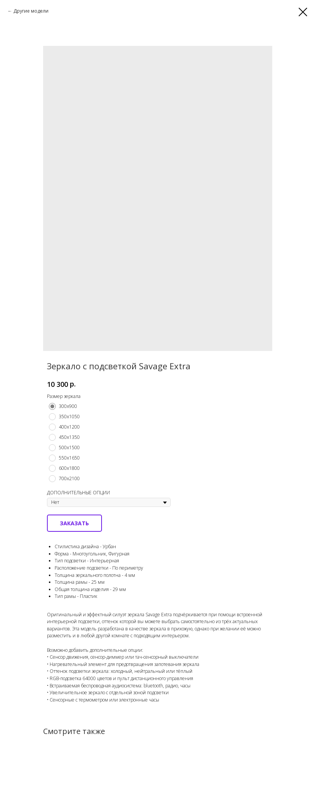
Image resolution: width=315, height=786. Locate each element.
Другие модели (30, 11)
